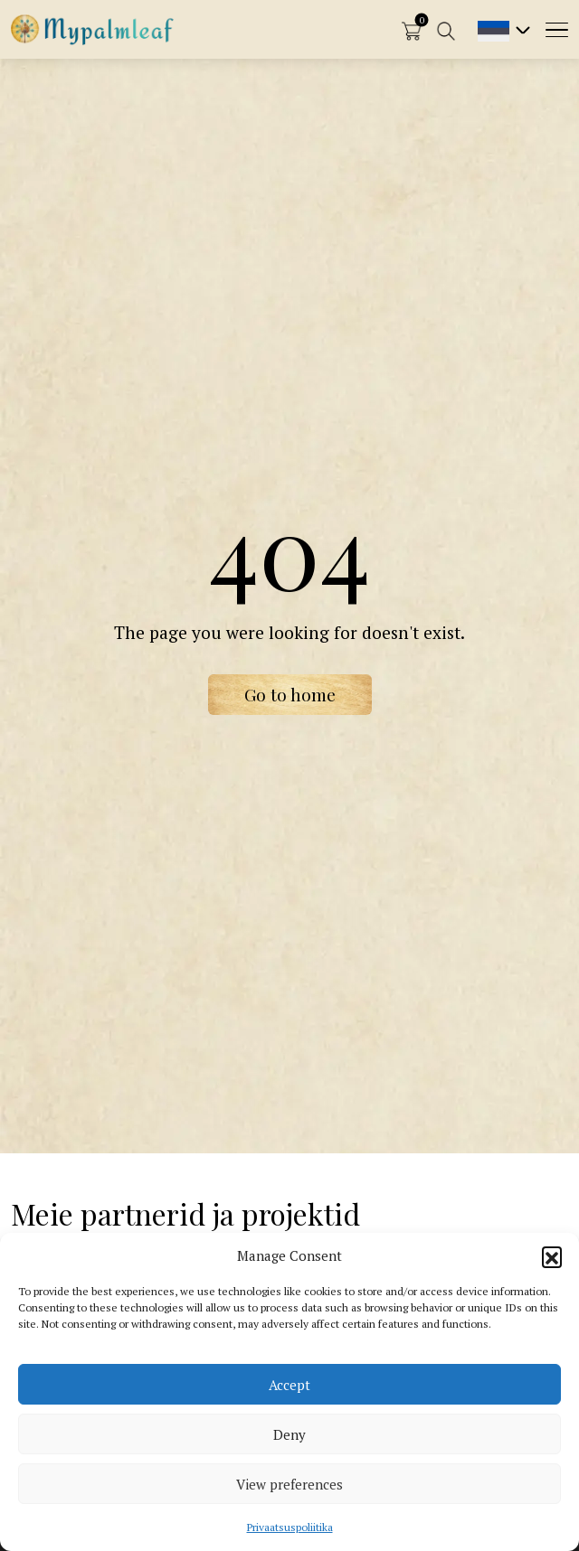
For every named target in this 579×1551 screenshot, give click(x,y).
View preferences (289, 1484)
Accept (289, 1385)
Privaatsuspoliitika (290, 1527)
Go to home (290, 694)
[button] (552, 1256)
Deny (289, 1434)
